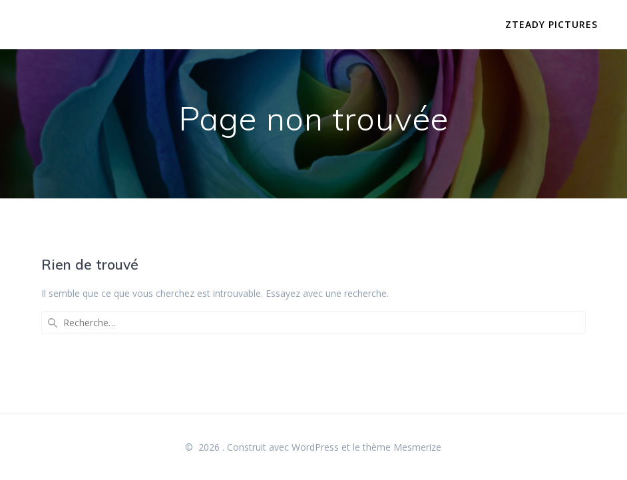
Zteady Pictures (551, 24)
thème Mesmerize (402, 447)
